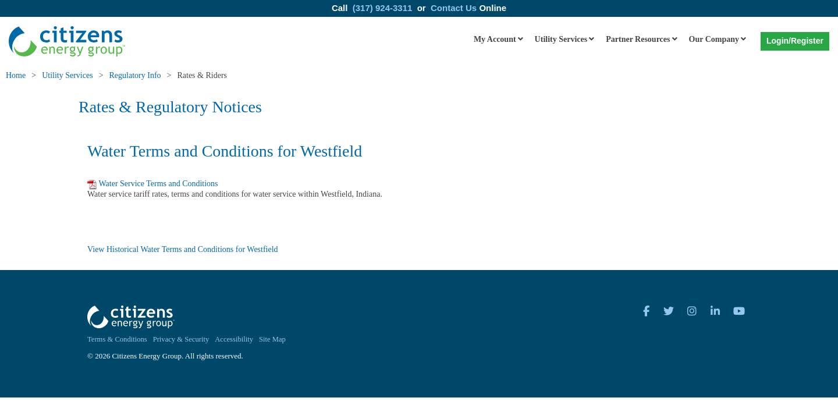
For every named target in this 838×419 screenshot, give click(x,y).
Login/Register (794, 40)
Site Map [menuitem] (272, 339)
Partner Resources (638, 39)
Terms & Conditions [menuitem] (117, 339)
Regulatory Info (135, 75)
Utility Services (561, 39)
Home (16, 75)
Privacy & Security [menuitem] (181, 339)
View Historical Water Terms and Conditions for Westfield (182, 249)
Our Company (714, 39)
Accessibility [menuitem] (234, 339)
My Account (495, 39)
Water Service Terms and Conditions (158, 183)
